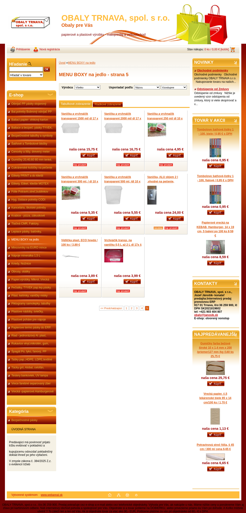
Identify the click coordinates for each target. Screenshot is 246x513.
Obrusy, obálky (21, 271)
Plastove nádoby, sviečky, (27, 311)
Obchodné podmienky (211, 70)
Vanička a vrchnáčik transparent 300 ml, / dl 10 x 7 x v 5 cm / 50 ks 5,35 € (79, 181)
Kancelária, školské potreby (29, 207)
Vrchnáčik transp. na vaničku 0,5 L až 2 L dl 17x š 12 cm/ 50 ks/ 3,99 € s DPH (123, 245)
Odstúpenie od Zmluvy (211, 89)
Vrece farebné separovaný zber (31, 383)
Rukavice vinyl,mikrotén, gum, (30, 343)
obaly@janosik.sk (206, 315)
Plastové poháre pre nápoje (29, 319)
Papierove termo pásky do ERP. (31, 327)
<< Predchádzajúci (111, 308)
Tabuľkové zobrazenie (75, 104)
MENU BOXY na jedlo (25, 239)
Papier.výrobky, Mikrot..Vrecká (30, 279)
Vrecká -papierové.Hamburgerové (33, 391)
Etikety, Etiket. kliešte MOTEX (30, 183)
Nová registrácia (49, 49)
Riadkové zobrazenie (108, 104)
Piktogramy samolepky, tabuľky (31, 303)
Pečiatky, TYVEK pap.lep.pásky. (31, 287)
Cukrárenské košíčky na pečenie (32, 167)
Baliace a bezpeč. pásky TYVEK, (32, 127)
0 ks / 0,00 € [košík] (216, 49)
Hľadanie (18, 64)
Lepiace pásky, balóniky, (27, 231)
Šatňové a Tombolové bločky (29, 143)
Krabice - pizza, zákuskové (28, 215)
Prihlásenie (23, 49)
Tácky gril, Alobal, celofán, (28, 367)
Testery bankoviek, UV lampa (30, 375)
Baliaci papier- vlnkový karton (30, 119)
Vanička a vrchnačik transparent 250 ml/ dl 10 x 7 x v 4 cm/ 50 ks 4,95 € (165, 118)
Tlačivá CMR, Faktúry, (25, 223)
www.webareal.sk (51, 495)
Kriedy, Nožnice (21, 263)
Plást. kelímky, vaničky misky (30, 295)
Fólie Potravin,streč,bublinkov (30, 191)
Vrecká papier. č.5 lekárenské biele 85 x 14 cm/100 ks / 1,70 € (215, 398)
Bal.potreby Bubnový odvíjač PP (32, 111)
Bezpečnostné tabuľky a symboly (32, 135)
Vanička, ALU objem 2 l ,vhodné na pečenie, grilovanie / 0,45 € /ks (162, 181)
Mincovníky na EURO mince (29, 247)
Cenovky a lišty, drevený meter (31, 151)
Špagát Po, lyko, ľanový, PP (29, 351)
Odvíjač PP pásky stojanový (29, 103)
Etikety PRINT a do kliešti (27, 175)
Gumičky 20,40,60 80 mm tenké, (32, 159)
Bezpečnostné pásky (25, 420)
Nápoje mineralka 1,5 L (26, 255)
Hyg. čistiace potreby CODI (29, 199)
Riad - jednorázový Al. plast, (29, 335)
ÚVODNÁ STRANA (24, 429)
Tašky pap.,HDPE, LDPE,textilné (32, 359)
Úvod (62, 62)
